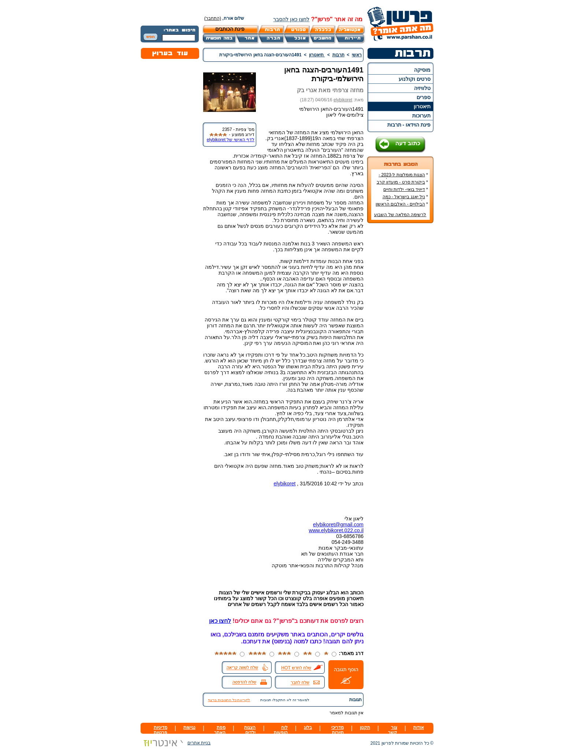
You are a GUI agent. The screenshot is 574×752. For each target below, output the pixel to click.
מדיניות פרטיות (160, 730)
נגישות (189, 727)
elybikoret (342, 99)
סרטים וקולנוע (414, 79)
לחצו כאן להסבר (291, 19)
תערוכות (421, 116)
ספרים (423, 97)
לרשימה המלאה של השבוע (400, 214)
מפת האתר (219, 730)
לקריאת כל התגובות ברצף (229, 700)
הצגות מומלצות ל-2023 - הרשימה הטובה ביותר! (403, 177)
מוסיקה (422, 70)
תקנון (365, 727)
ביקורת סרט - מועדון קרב (401, 182)
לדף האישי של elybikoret (230, 139)
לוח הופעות (281, 730)
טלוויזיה (422, 88)
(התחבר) (212, 18)
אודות (418, 727)
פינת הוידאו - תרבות (408, 125)
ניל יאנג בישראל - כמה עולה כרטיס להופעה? (405, 199)
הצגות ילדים (250, 730)
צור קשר (392, 730)
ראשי (357, 54)
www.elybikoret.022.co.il (336, 530)
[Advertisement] (400, 338)
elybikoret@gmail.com (338, 524)
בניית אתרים (175, 742)
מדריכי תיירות (337, 730)
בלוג (308, 727)
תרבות (338, 54)
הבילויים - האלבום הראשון (400, 204)
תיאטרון (422, 106)
